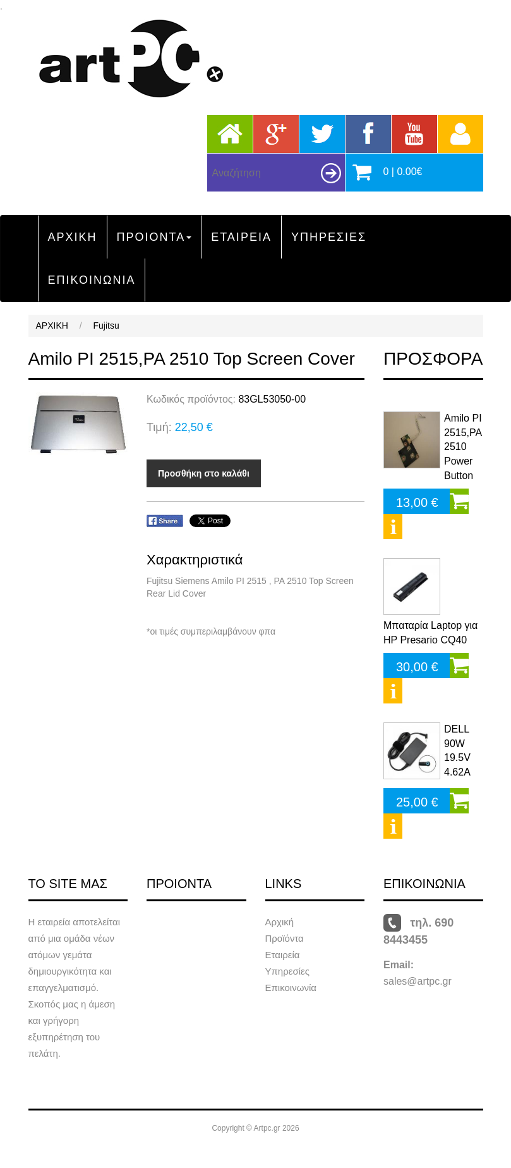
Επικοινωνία (290, 987)
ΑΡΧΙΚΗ (72, 237)
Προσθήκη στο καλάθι (203, 473)
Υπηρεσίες (287, 971)
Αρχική (279, 921)
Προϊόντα (284, 938)
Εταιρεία (282, 954)
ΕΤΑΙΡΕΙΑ (241, 237)
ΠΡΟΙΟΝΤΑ (154, 237)
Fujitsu (106, 325)
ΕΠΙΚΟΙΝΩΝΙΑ (92, 280)
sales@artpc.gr (417, 981)
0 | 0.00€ (403, 171)
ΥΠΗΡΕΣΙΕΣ (328, 237)
